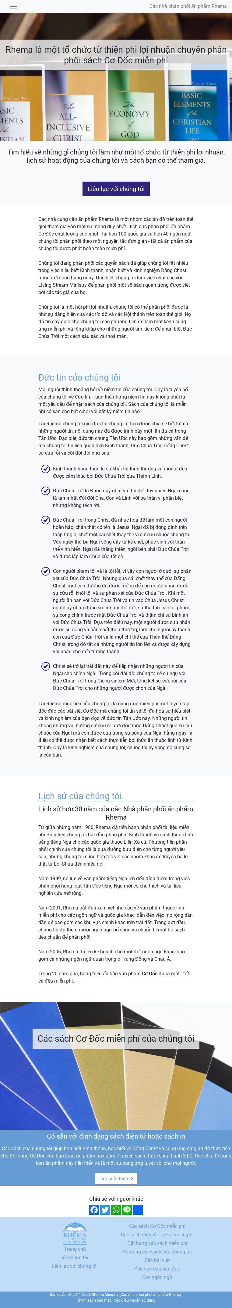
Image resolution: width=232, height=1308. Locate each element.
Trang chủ (75, 1249)
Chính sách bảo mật (94, 1300)
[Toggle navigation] (13, 6)
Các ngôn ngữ (157, 1277)
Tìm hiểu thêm (116, 1179)
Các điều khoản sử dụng (134, 1300)
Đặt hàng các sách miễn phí (157, 1243)
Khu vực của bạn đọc (157, 1269)
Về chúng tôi (75, 1257)
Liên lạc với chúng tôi (116, 189)
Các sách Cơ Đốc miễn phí (157, 1226)
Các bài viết (157, 1260)
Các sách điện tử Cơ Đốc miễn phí (157, 1235)
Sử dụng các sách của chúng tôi (157, 1252)
